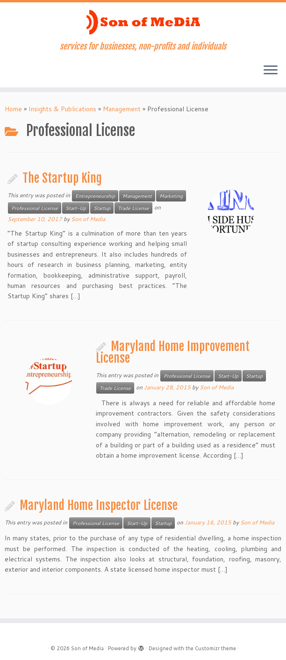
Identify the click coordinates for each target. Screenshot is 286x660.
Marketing (171, 196)
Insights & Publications (62, 109)
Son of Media (88, 219)
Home (13, 109)
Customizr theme (215, 648)
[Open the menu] (271, 71)
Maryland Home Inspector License (99, 505)
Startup (101, 208)
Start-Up (75, 208)
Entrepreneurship (95, 196)
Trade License (133, 208)
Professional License (34, 208)
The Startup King (62, 178)
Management (122, 109)
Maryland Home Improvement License (173, 352)
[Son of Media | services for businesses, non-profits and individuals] (143, 22)
